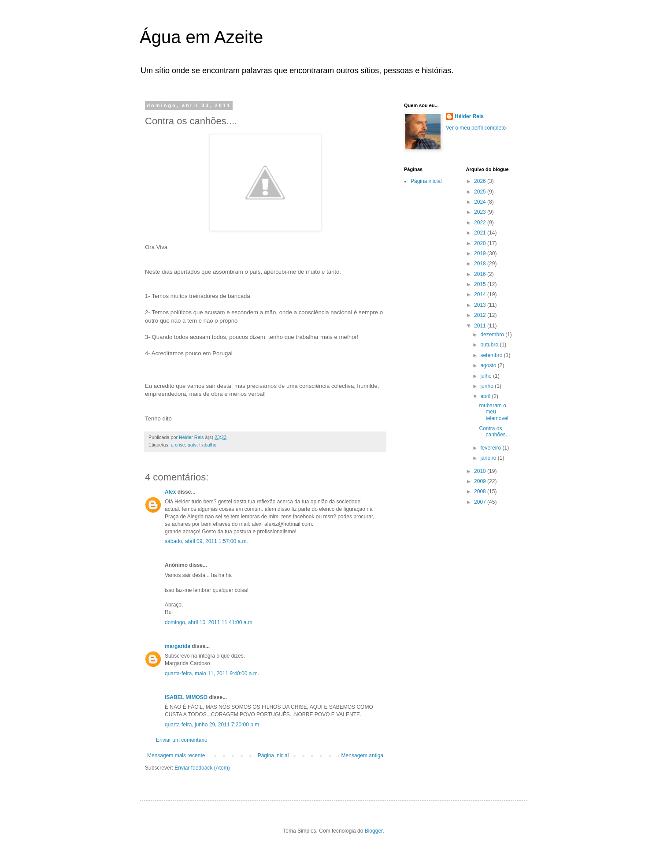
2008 (480, 491)
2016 (480, 274)
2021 (480, 233)
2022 (480, 223)
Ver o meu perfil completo (476, 128)
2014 (480, 294)
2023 (480, 212)
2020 (480, 243)
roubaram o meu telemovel (493, 411)
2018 (480, 263)
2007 (480, 502)
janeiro (488, 458)
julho (486, 376)
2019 (480, 253)
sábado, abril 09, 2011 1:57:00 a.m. (206, 541)
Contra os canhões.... (495, 431)
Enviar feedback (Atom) (202, 768)
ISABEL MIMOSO (186, 697)
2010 (480, 471)
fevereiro (491, 448)
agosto (488, 365)
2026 (480, 181)
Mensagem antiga (362, 755)
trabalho (207, 444)
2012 (480, 315)
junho (487, 386)
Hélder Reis (469, 116)
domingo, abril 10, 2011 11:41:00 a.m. (209, 622)
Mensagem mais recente (176, 755)
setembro (492, 355)
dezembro (492, 334)
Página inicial (273, 755)
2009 (480, 481)
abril (486, 396)
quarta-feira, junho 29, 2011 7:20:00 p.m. (212, 725)
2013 (480, 305)
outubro (490, 345)
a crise (178, 444)
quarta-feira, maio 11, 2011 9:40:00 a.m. (212, 673)
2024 (480, 202)
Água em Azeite (201, 37)
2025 (480, 192)
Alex (170, 492)
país (192, 444)
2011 (480, 326)
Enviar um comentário (182, 740)
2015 (480, 284)
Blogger (374, 831)
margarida (177, 646)
